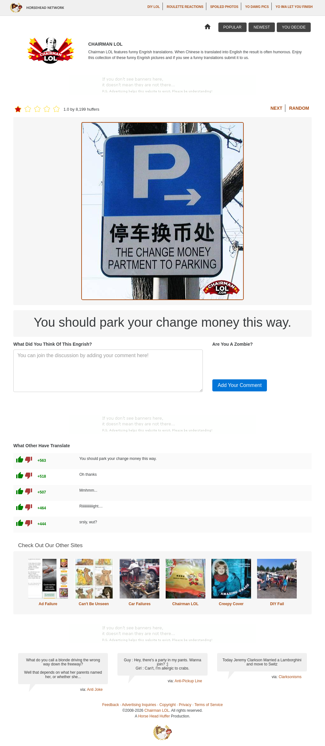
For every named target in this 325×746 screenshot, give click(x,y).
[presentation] (260, 362)
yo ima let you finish (294, 7)
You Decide (294, 27)
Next (276, 108)
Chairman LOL (185, 604)
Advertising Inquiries (139, 705)
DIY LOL (153, 7)
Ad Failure (48, 604)
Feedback (110, 705)
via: (83, 689)
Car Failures (139, 604)
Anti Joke (95, 689)
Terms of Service (209, 705)
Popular (232, 27)
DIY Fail (277, 604)
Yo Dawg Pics (257, 7)
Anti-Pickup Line (188, 681)
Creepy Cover (231, 604)
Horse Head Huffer (154, 716)
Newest (262, 27)
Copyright (167, 705)
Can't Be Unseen (94, 604)
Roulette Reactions (185, 7)
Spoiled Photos (224, 7)
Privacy (185, 705)
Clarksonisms (290, 677)
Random (299, 108)
